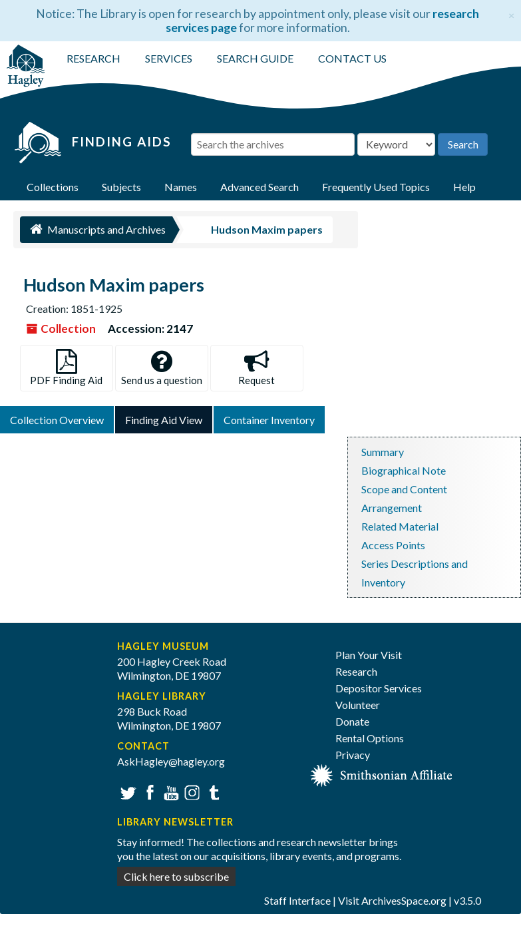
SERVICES (168, 58)
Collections (53, 186)
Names (180, 186)
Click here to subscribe (176, 876)
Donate (352, 721)
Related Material (399, 526)
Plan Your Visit (368, 654)
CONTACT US (352, 58)
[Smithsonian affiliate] (381, 774)
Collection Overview (57, 419)
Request (256, 368)
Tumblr (212, 791)
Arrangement (391, 507)
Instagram (190, 791)
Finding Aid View (163, 419)
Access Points (393, 545)
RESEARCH (93, 58)
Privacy (352, 754)
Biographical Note (403, 470)
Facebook (148, 791)
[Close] (511, 14)
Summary (382, 451)
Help (464, 186)
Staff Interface (297, 900)
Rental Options (369, 738)
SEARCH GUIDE (255, 58)
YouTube (169, 791)
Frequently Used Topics (376, 186)
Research (356, 671)
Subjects (121, 186)
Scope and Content (404, 489)
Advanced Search (259, 186)
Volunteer (357, 704)
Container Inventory (269, 419)
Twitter (126, 791)
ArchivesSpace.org (403, 900)
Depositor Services (378, 688)
